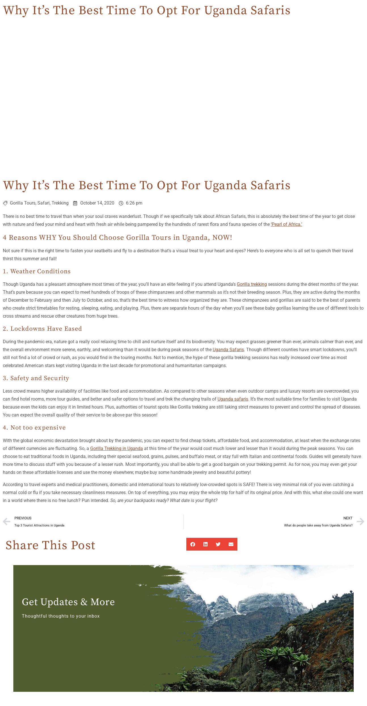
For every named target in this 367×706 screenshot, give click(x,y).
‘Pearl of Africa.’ (286, 224)
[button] (192, 544)
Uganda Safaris (228, 349)
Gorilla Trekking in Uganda (116, 448)
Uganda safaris (233, 399)
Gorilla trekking (252, 284)
